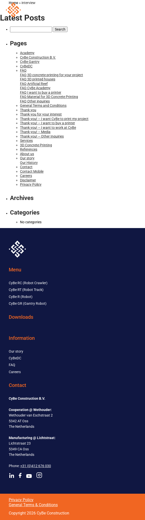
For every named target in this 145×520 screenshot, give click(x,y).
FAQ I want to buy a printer (40, 92)
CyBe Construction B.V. (38, 57)
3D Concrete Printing (36, 145)
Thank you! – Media (35, 132)
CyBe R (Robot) (20, 297)
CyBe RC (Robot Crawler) (28, 283)
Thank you (28, 110)
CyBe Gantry (30, 62)
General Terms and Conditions (43, 105)
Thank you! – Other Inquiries (42, 136)
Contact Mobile (32, 171)
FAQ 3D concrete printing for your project (51, 75)
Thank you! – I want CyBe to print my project (54, 119)
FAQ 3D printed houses (37, 79)
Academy (27, 53)
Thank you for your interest (41, 114)
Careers (26, 176)
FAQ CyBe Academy (35, 88)
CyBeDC (26, 66)
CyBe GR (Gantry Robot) (27, 303)
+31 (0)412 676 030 (35, 466)
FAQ (23, 70)
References (28, 149)
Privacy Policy (31, 184)
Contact (26, 167)
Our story (27, 158)
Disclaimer (28, 180)
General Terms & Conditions (33, 504)
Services (26, 141)
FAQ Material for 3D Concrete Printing (49, 97)
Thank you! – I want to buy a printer (47, 123)
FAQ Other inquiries (35, 101)
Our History (29, 163)
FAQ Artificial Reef (34, 84)
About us (27, 154)
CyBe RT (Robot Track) (26, 290)
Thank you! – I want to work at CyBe (48, 128)
